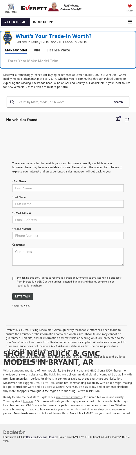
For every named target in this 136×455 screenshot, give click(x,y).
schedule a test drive (80, 409)
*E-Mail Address (21, 213)
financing (28, 401)
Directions (43, 22)
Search (118, 102)
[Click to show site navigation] (129, 21)
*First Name (19, 181)
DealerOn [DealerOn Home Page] (31, 437)
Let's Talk (22, 296)
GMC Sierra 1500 (44, 382)
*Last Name (18, 197)
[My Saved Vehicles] (130, 8)
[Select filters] (118, 119)
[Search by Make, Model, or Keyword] (63, 102)
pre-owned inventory (69, 397)
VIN (37, 50)
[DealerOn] (14, 432)
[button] (15, 22)
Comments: (18, 244)
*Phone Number (21, 228)
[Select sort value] (126, 119)
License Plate (58, 50)
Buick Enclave (57, 374)
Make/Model (16, 50)
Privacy (53, 437)
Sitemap (42, 437)
